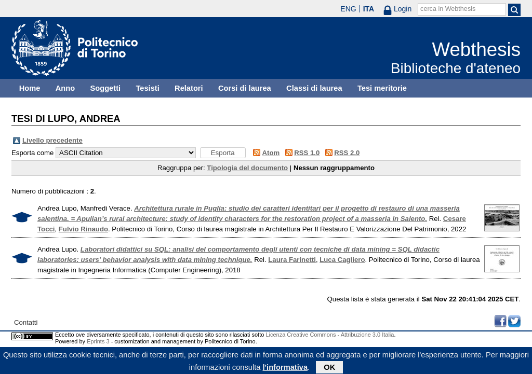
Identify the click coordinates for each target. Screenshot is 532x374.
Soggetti (105, 88)
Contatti (25, 322)
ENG (348, 8)
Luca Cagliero (342, 260)
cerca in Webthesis (447, 8)
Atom (271, 153)
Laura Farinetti (292, 260)
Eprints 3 (98, 341)
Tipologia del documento (247, 168)
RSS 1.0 (307, 153)
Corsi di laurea (244, 88)
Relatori (189, 88)
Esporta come (32, 153)
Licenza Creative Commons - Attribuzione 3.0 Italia (329, 334)
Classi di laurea (314, 88)
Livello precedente (52, 140)
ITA (369, 8)
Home (30, 88)
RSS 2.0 (347, 153)
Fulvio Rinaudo (83, 229)
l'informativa (285, 368)
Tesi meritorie (382, 88)
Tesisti (147, 88)
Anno (65, 88)
